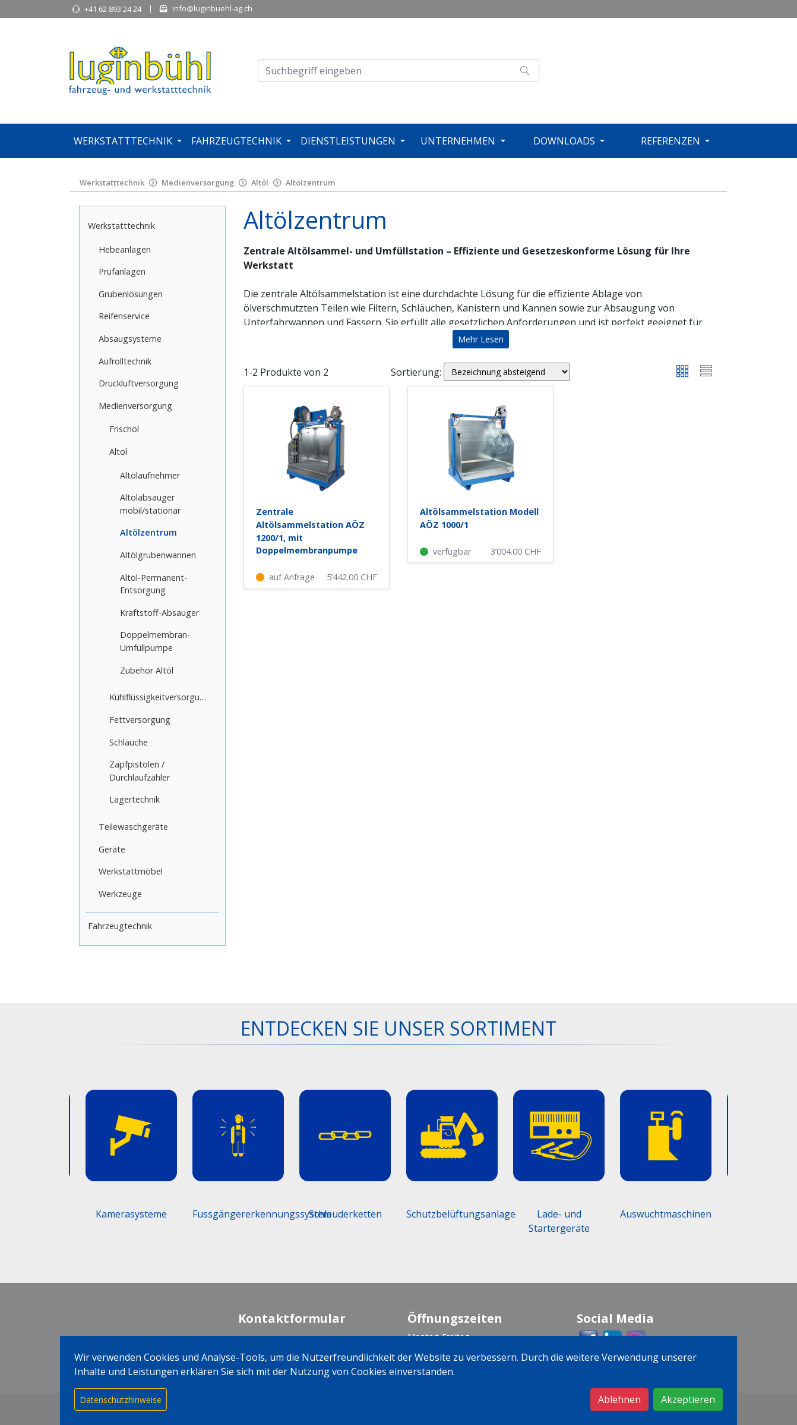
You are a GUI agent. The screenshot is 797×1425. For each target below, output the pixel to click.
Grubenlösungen (131, 294)
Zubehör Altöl (146, 670)
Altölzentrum (310, 182)
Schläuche (128, 742)
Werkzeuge (120, 893)
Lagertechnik (134, 799)
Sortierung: (416, 372)
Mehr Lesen (481, 339)
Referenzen (670, 140)
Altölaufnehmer (150, 475)
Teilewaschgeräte (133, 826)
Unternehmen (457, 140)
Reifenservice (124, 316)
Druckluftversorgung (139, 383)
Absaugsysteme (130, 338)
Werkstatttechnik (123, 140)
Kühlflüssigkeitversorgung (159, 697)
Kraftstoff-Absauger (159, 612)
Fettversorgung (139, 719)
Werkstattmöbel (131, 871)
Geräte (112, 849)
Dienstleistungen (348, 140)
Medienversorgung (198, 182)
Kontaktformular (292, 1318)
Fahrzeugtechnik (236, 140)
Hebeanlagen (125, 249)
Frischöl (124, 429)
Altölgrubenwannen (158, 555)
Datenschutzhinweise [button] (121, 1399)
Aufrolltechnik (125, 361)
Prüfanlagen (122, 271)
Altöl (259, 182)
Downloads (564, 140)
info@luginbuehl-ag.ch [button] (212, 8)
